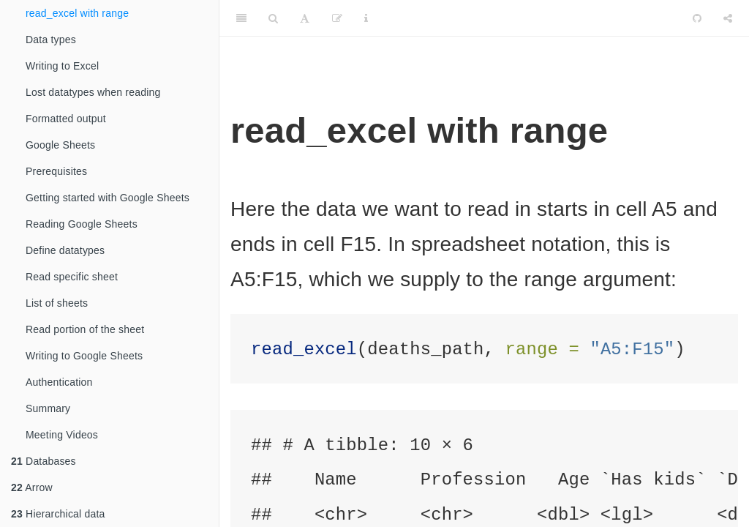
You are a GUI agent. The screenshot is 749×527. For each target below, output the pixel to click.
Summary (48, 408)
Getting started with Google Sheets (107, 197)
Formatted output (66, 118)
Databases (43, 461)
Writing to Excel (62, 66)
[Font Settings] (304, 18)
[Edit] (337, 18)
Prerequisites (56, 171)
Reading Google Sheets (82, 224)
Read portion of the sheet (85, 329)
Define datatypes (65, 250)
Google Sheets (60, 145)
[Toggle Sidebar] (241, 18)
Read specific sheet (72, 277)
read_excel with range (77, 13)
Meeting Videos (62, 435)
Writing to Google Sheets (84, 356)
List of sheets (57, 303)
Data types (51, 39)
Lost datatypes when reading (93, 92)
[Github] (697, 18)
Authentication (59, 382)
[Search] (273, 18)
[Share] (727, 18)
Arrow (32, 487)
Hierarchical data (58, 514)
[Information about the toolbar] (366, 18)
